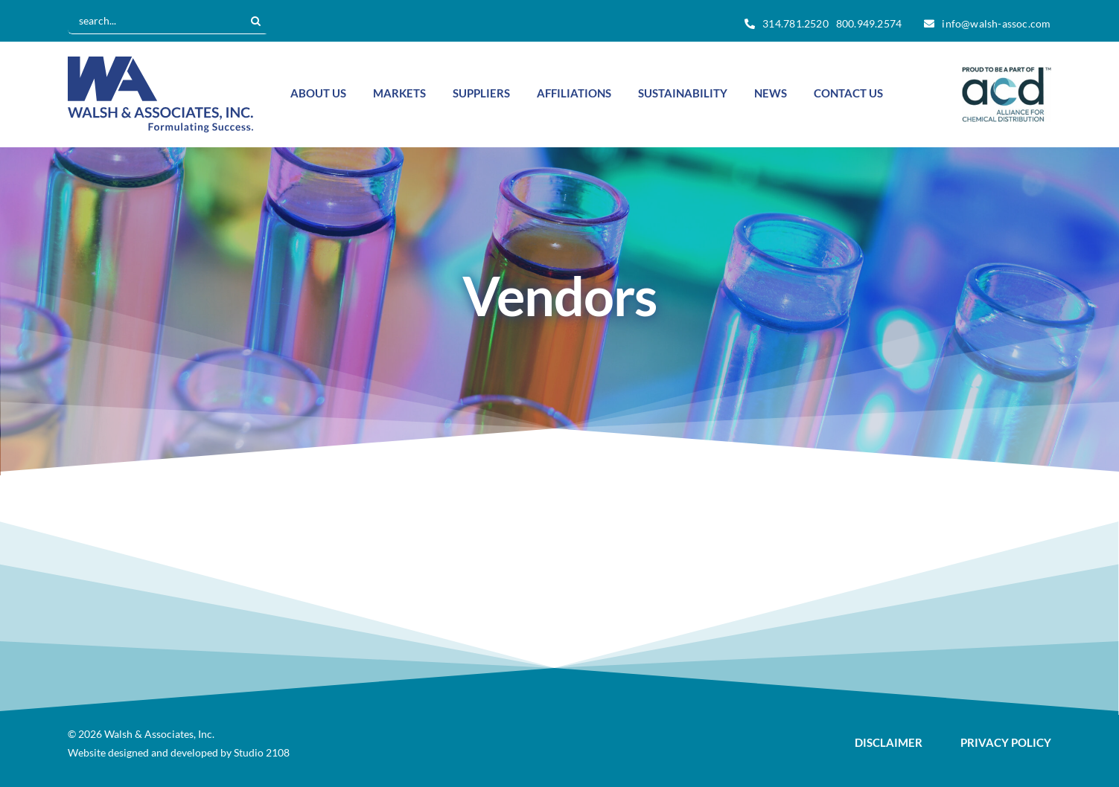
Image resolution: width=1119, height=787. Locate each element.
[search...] (155, 20)
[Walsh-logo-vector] (160, 63)
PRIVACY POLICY (1005, 742)
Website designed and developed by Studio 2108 (179, 752)
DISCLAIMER (888, 742)
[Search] (255, 20)
